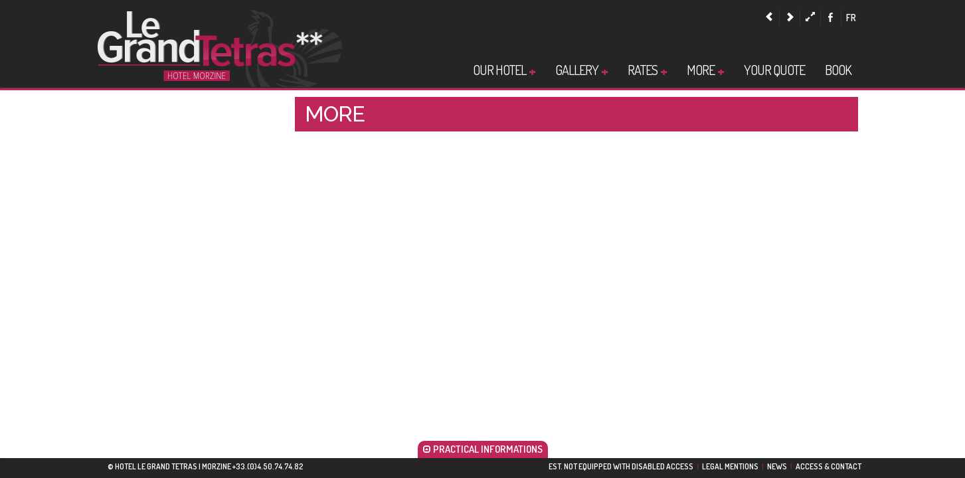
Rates (647, 69)
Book (838, 69)
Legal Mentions (730, 466)
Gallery (581, 69)
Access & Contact (828, 466)
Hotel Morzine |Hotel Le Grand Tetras (219, 47)
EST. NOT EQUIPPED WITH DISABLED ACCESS (621, 466)
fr (851, 17)
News (777, 466)
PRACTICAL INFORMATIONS (483, 449)
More (705, 69)
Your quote (774, 69)
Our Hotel (504, 69)
